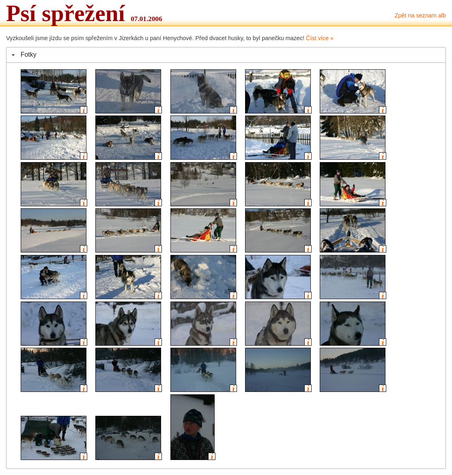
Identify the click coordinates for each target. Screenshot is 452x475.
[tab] (226, 54)
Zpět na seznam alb (420, 15)
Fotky (29, 54)
